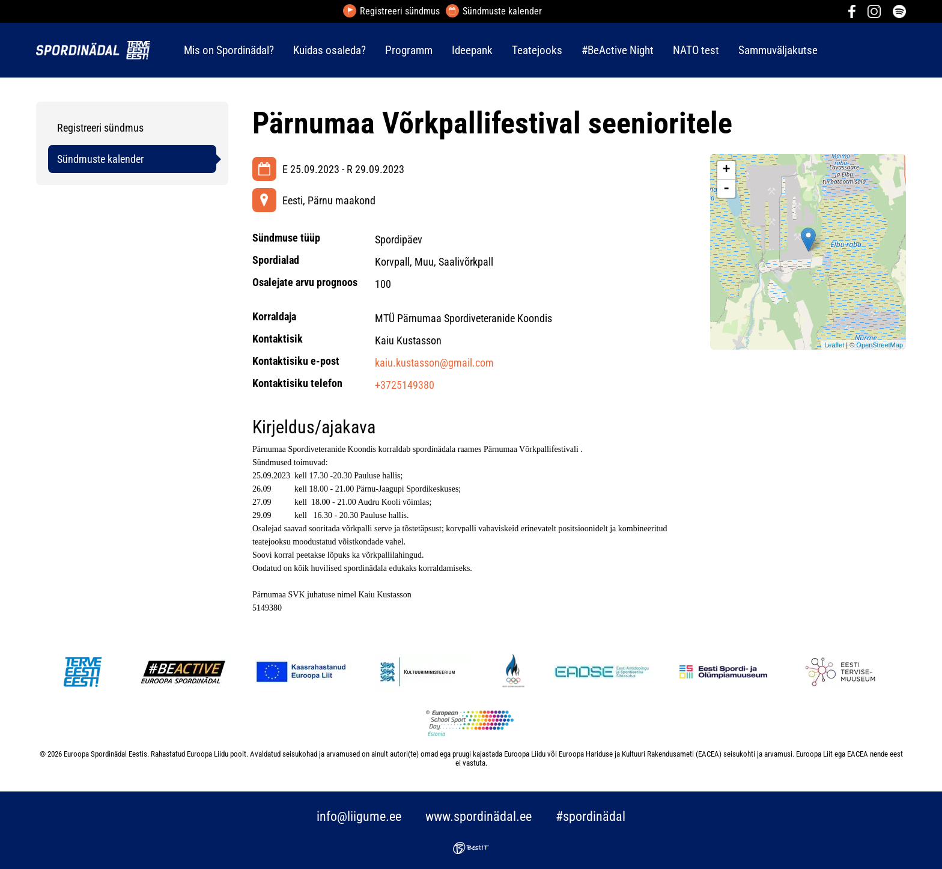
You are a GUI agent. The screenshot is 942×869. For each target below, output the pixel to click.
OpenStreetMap (879, 345)
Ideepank (472, 50)
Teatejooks (537, 50)
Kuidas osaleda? (329, 50)
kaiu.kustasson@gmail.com (434, 362)
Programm (409, 50)
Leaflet (834, 345)
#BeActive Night (618, 50)
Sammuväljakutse (778, 50)
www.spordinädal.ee (478, 816)
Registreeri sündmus (400, 11)
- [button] (726, 189)
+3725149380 (404, 385)
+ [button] (727, 170)
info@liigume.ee (359, 816)
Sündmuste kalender (502, 11)
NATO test (696, 50)
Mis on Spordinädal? (229, 50)
